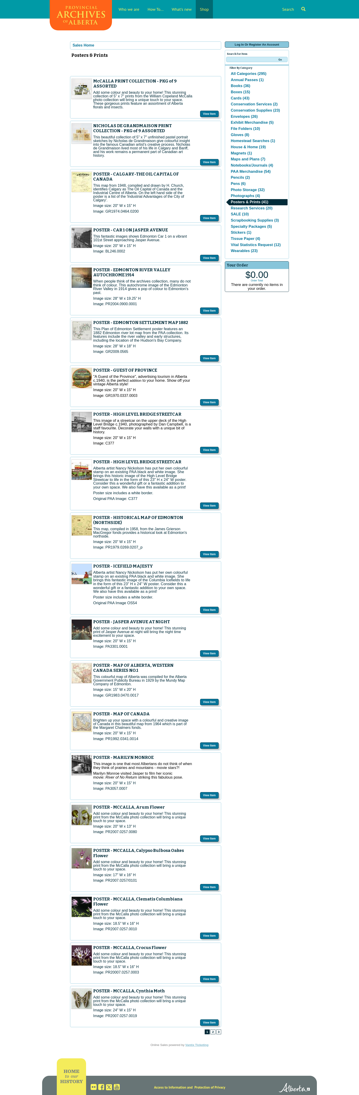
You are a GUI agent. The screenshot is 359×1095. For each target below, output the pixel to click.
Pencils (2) (240, 177)
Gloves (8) (240, 135)
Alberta (294, 1088)
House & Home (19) (248, 147)
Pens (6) (238, 183)
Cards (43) (240, 98)
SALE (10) (240, 214)
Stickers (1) (241, 232)
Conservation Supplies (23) (255, 110)
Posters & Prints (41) (249, 202)
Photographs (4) (245, 196)
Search (293, 9)
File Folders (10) (245, 128)
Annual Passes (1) (247, 80)
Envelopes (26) (244, 116)
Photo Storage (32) (248, 190)
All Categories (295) (249, 73)
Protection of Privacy (209, 1087)
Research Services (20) (251, 208)
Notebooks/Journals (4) (252, 165)
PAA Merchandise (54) (251, 171)
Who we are (129, 9)
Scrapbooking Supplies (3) (255, 220)
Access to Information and (173, 1087)
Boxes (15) (240, 92)
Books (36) (240, 86)
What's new (182, 9)
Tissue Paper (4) (245, 238)
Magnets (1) (241, 153)
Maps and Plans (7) (248, 159)
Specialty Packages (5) (251, 226)
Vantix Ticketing (196, 1045)
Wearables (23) (244, 251)
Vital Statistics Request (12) (256, 245)
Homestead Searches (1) (253, 141)
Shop (204, 9)
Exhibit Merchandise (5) (252, 122)
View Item (209, 113)
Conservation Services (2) (254, 104)
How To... (155, 9)
